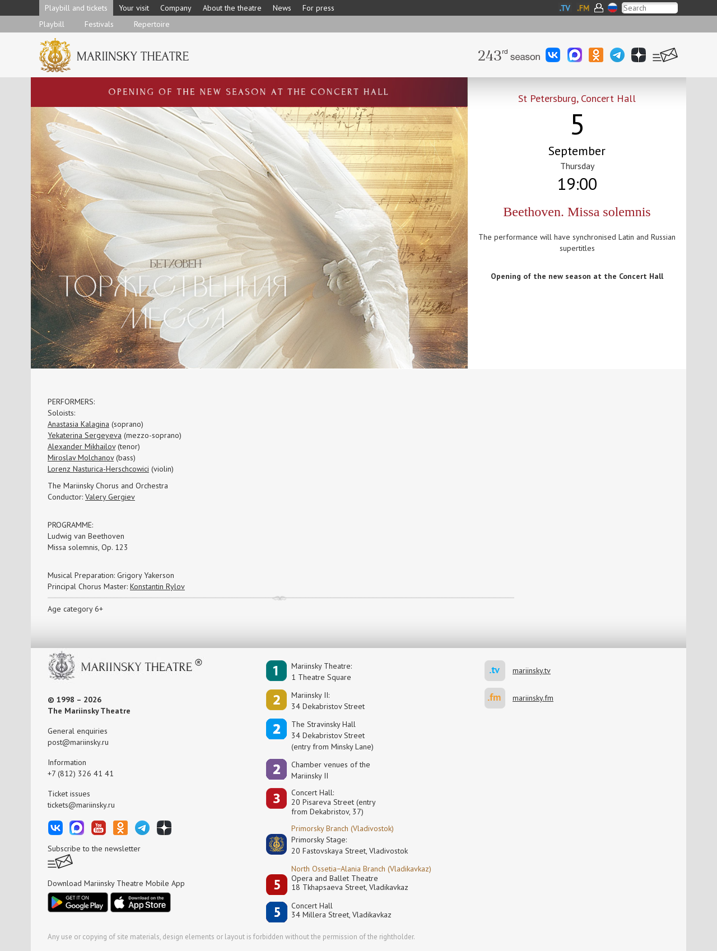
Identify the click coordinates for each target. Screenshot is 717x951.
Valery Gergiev (110, 497)
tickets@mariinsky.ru (81, 805)
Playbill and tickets (76, 8)
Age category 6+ (75, 609)
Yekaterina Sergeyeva (85, 435)
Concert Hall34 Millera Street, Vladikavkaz (341, 910)
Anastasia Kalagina (78, 424)
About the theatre (232, 8)
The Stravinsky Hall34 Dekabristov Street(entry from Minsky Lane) (332, 735)
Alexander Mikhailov (81, 446)
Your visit (134, 8)
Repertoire (152, 24)
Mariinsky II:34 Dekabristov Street (328, 700)
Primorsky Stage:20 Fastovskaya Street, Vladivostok (341, 845)
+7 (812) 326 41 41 (81, 773)
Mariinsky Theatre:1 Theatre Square (321, 671)
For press (318, 8)
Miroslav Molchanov (81, 458)
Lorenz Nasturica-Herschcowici (98, 469)
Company (176, 8)
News (282, 8)
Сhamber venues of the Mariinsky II (330, 770)
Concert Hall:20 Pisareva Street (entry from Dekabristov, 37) (333, 802)
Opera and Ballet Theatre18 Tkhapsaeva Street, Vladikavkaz (349, 883)
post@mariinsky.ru (78, 742)
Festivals (99, 24)
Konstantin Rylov (157, 586)
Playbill (51, 24)
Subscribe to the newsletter (94, 848)
